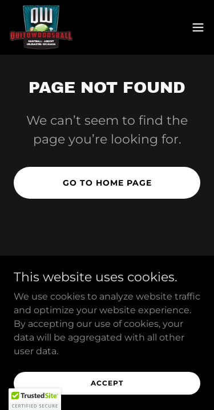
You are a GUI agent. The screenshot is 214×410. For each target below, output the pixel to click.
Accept (107, 383)
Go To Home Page (107, 183)
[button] (198, 27)
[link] (41, 27)
